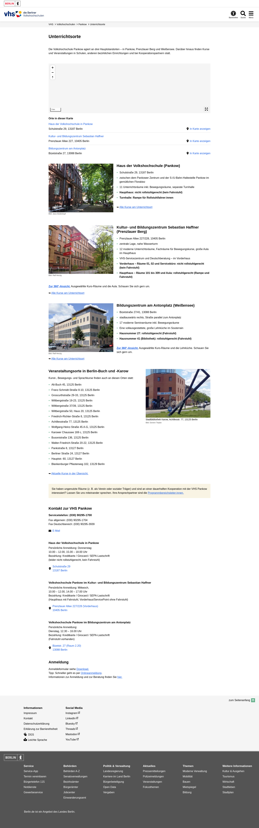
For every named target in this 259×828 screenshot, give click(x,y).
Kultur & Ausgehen (233, 771)
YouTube (71, 739)
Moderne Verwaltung (195, 771)
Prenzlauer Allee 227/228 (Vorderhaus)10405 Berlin (75, 608)
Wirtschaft (228, 781)
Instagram (71, 713)
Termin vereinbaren (35, 776)
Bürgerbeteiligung (113, 781)
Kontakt (28, 718)
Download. (82, 669)
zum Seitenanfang (239, 700)
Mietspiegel (189, 787)
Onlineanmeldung (91, 673)
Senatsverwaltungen (75, 776)
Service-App (31, 771)
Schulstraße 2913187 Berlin (61, 568)
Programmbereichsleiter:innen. (166, 492)
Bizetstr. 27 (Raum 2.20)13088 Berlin (67, 647)
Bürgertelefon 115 (34, 781)
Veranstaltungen (152, 781)
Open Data (109, 787)
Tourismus (228, 776)
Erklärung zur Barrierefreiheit (40, 729)
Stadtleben (228, 787)
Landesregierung (113, 771)
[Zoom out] (52, 72)
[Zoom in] (52, 67)
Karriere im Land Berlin (116, 776)
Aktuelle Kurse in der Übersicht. (69, 473)
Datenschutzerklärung (36, 723)
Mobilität (188, 776)
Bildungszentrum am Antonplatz (67, 148)
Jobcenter (69, 792)
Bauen (186, 781)
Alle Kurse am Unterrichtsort (135, 207)
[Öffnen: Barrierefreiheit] (233, 14)
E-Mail (56, 531)
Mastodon (71, 734)
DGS (29, 734)
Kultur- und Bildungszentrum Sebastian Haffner (76, 136)
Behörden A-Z (71, 771)
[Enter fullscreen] (206, 109)
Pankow (82, 24)
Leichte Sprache (35, 739)
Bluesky (70, 723)
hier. (119, 677)
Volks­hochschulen (66, 24)
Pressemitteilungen (154, 771)
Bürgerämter (70, 787)
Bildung (187, 792)
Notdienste (30, 787)
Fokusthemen (151, 787)
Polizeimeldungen (153, 776)
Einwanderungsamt (74, 797)
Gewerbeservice (33, 792)
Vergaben (109, 792)
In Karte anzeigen (200, 128)
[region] (129, 88)
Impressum (30, 713)
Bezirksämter (71, 781)
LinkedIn (71, 718)
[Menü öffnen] (251, 14)
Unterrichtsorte (97, 24)
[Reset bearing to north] (52, 77)
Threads (70, 729)
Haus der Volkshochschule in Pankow (71, 124)
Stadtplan (228, 792)
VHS (51, 24)
